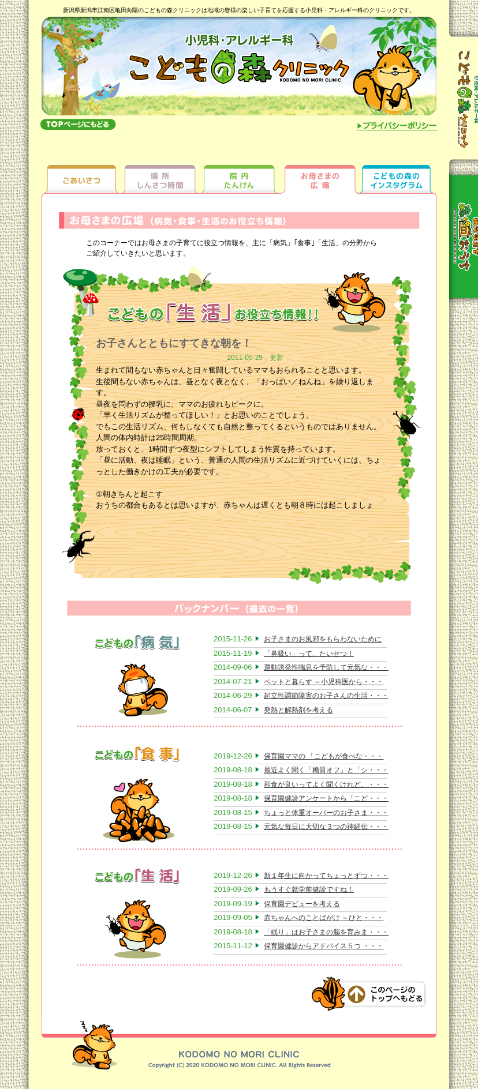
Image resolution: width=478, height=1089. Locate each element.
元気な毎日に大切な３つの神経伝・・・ (326, 827)
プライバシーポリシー (397, 127)
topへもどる (78, 124)
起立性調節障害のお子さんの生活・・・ (326, 696)
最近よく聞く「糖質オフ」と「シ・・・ (326, 770)
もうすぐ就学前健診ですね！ (309, 889)
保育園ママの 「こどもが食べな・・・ (323, 756)
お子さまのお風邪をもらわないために (323, 639)
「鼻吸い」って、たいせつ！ (309, 653)
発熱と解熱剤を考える (298, 710)
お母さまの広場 (318, 163)
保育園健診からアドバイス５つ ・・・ (323, 946)
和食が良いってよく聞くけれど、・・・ (326, 784)
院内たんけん (239, 163)
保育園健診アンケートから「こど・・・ (326, 798)
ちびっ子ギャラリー (397, 163)
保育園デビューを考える (302, 904)
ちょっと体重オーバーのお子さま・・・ (326, 813)
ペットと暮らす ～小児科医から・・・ (323, 682)
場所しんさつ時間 (160, 163)
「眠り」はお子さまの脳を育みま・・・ (326, 932)
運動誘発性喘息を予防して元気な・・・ (326, 667)
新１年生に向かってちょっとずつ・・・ (326, 876)
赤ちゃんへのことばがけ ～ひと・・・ (323, 918)
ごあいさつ (81, 163)
